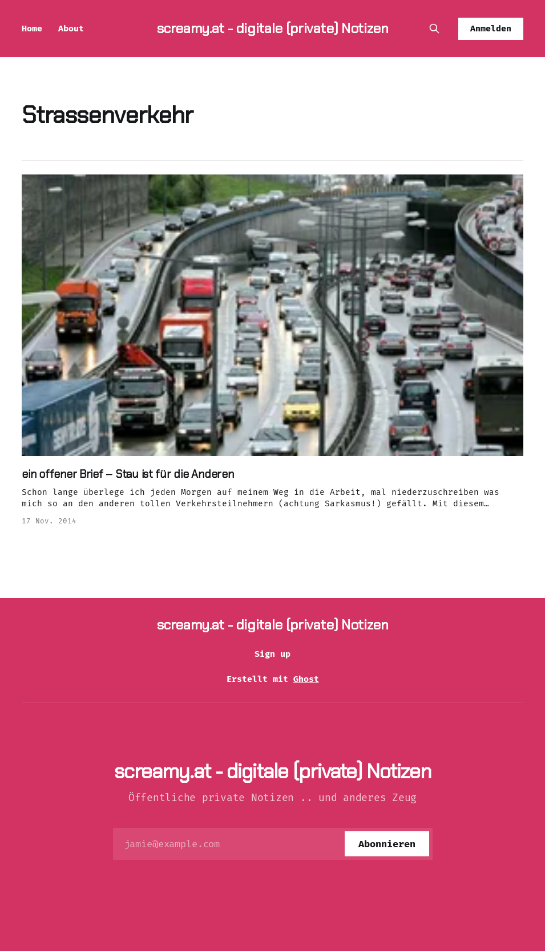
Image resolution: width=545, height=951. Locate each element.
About (71, 28)
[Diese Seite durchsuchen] (434, 28)
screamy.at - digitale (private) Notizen (273, 28)
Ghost (306, 679)
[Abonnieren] (387, 843)
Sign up (272, 654)
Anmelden (490, 28)
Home (32, 28)
